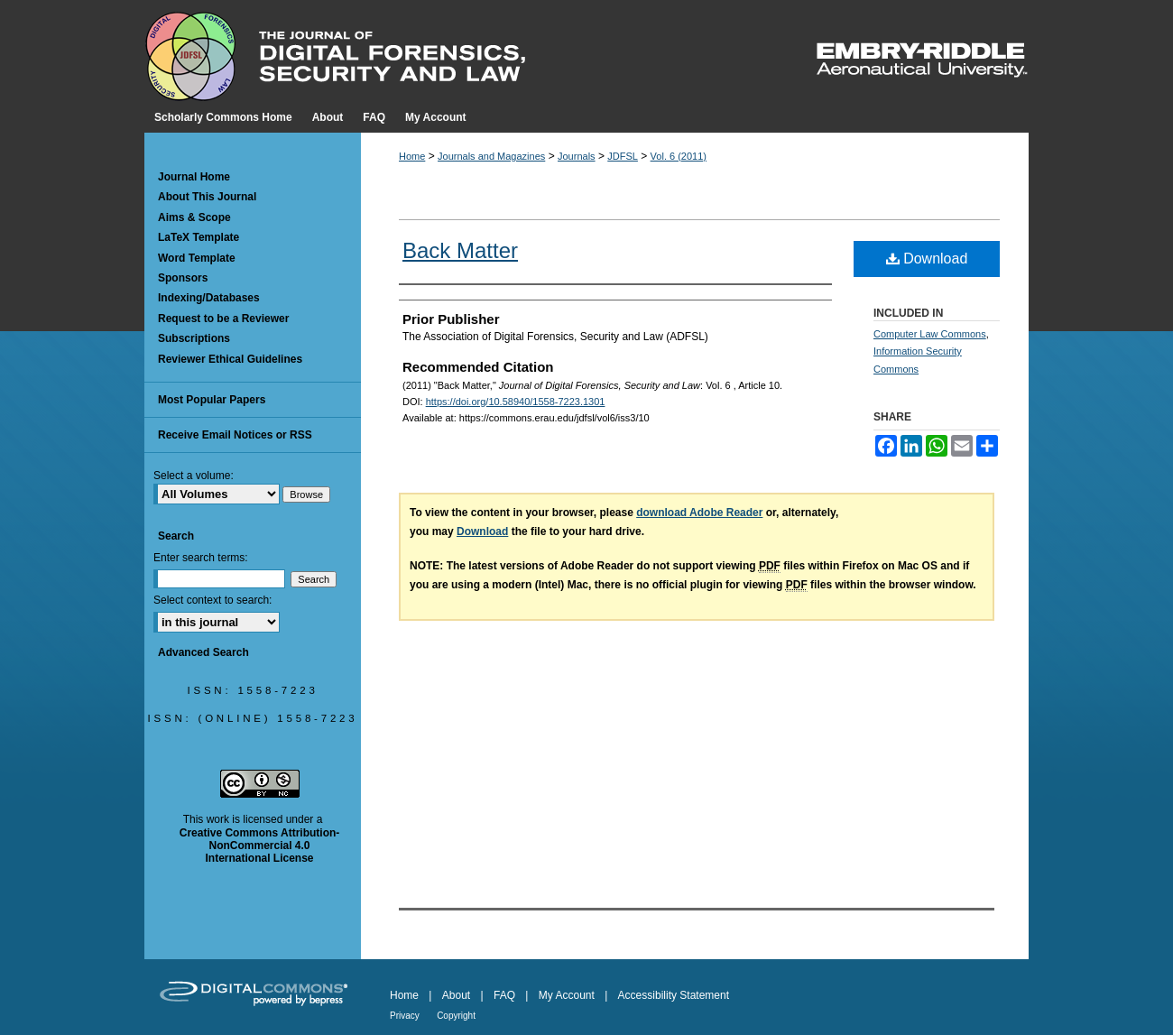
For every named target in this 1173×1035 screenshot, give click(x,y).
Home (412, 156)
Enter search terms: (200, 557)
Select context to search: (212, 600)
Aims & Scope (194, 217)
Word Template (197, 258)
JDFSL (622, 156)
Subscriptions (194, 338)
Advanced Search (203, 652)
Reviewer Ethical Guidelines (230, 359)
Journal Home (194, 177)
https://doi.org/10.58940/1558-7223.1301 (515, 401)
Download (927, 258)
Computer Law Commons (929, 333)
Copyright (456, 1016)
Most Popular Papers (211, 399)
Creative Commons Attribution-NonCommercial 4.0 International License (260, 846)
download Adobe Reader (699, 512)
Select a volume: (193, 475)
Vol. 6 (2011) (679, 156)
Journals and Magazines (491, 156)
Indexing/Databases (209, 297)
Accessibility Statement (673, 995)
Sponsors (183, 278)
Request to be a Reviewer (223, 318)
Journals (577, 156)
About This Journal (207, 196)
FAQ (504, 995)
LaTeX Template (198, 237)
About (456, 995)
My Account (567, 995)
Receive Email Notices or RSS (235, 435)
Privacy (405, 1016)
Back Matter (460, 250)
